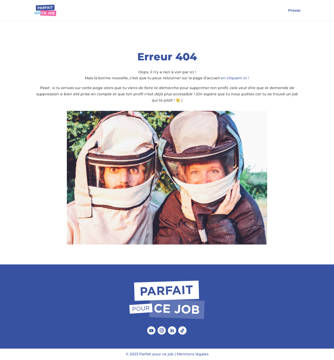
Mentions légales (193, 354)
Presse (294, 11)
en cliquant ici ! (235, 78)
